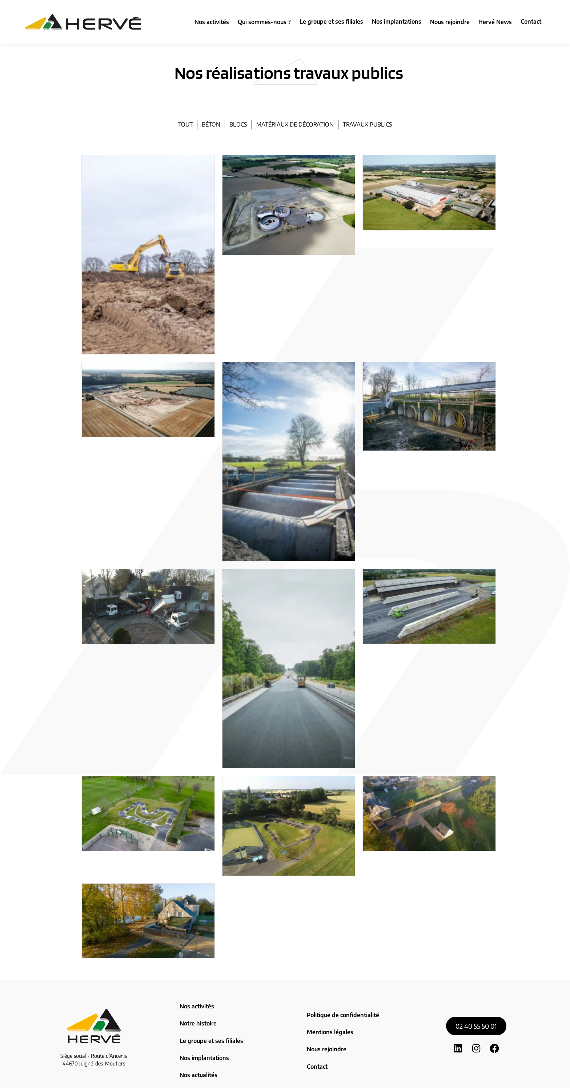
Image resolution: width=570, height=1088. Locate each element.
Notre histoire (197, 1013)
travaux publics (367, 124)
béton (211, 124)
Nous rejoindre (326, 1029)
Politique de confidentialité (341, 1008)
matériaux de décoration (295, 124)
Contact (531, 21)
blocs (238, 124)
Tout (185, 124)
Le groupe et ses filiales (331, 21)
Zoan (341, 1077)
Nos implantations (396, 21)
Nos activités (196, 1003)
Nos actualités (198, 1044)
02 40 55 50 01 (476, 1009)
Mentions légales (328, 1018)
